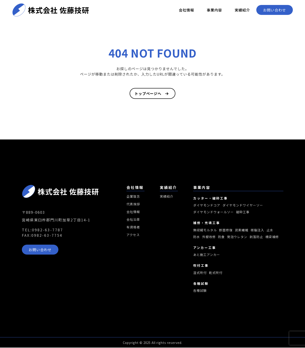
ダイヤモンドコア (206, 205)
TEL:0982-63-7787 (42, 229)
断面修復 (226, 230)
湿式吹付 (200, 273)
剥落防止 (256, 237)
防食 (221, 237)
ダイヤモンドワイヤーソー (242, 205)
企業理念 (133, 196)
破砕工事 (243, 212)
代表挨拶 (133, 204)
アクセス (133, 234)
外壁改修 (209, 237)
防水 (196, 237)
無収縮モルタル (205, 230)
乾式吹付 (215, 273)
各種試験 (200, 291)
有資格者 (133, 227)
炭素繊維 (241, 230)
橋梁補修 (272, 237)
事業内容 (214, 10)
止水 (269, 230)
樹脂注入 (257, 230)
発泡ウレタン (237, 237)
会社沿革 (133, 219)
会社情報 (186, 10)
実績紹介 (242, 10)
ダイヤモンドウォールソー (213, 212)
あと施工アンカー (206, 255)
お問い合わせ (274, 10)
